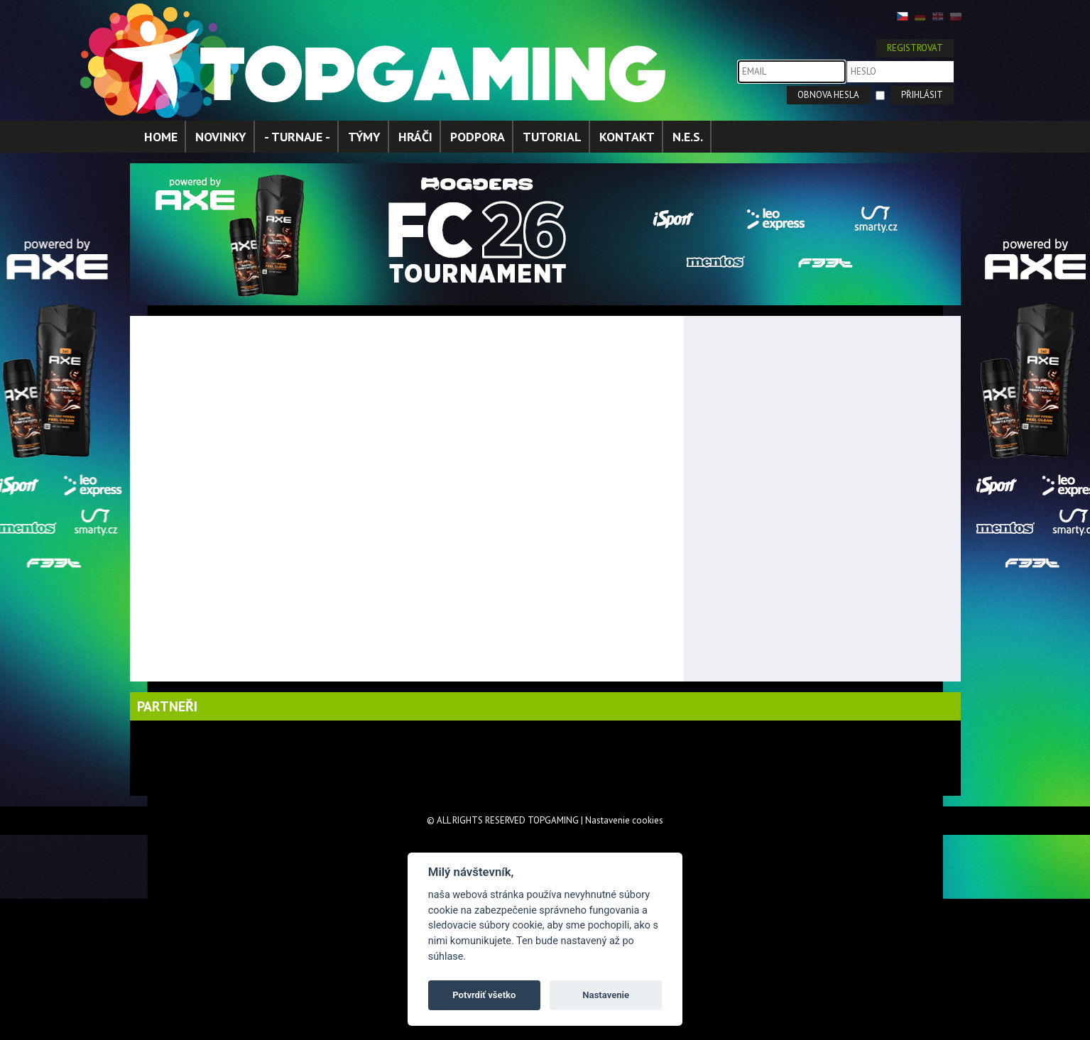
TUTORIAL (552, 136)
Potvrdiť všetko (484, 995)
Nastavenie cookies (624, 820)
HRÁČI (415, 136)
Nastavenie (605, 995)
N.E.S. (687, 136)
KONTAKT (627, 136)
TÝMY (364, 136)
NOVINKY (220, 136)
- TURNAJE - (297, 136)
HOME (161, 136)
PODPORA (477, 136)
